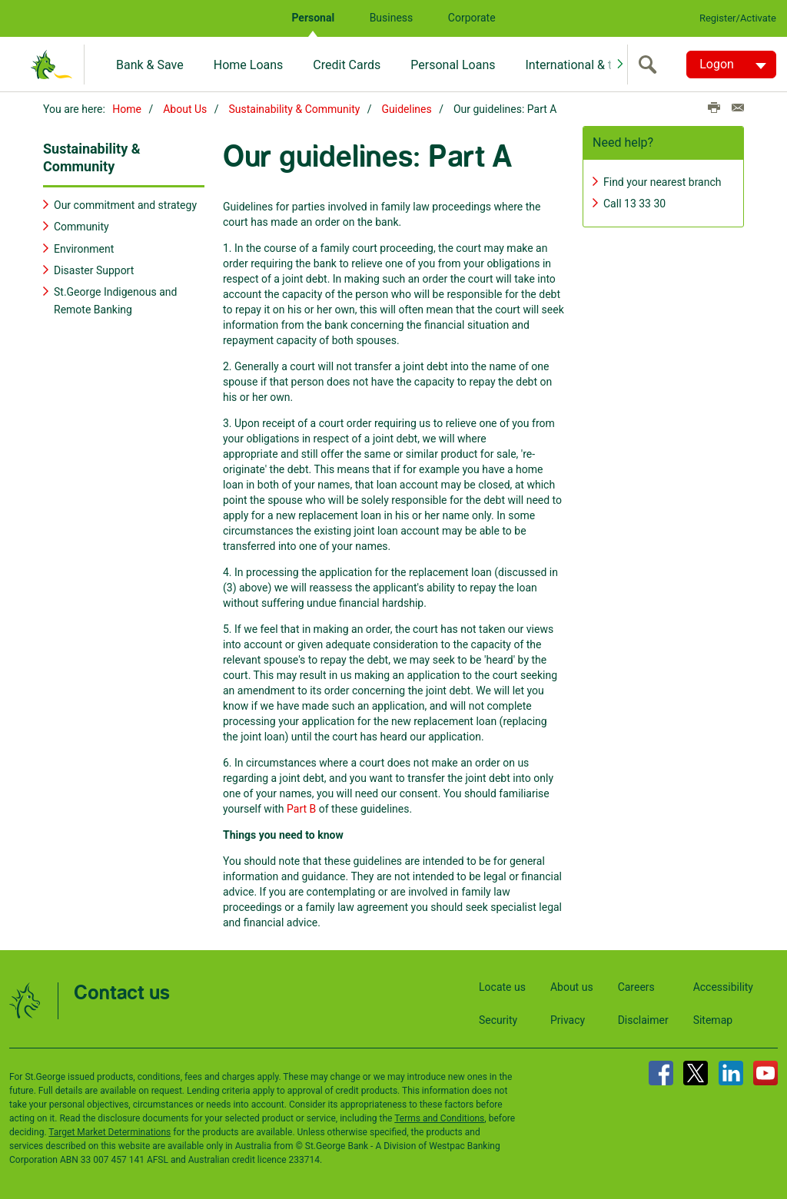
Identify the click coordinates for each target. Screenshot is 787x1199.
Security (498, 1020)
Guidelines (407, 109)
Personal (312, 18)
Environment (84, 249)
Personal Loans (452, 65)
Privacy (567, 1020)
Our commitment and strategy (125, 205)
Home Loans (249, 65)
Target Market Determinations (109, 1132)
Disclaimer (643, 1020)
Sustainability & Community (294, 109)
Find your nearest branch (662, 182)
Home (126, 109)
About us (571, 987)
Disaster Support (94, 270)
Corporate (472, 18)
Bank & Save (150, 65)
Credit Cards (346, 65)
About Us (185, 109)
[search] (651, 64)
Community (81, 226)
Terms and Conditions (439, 1118)
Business (391, 18)
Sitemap (712, 1020)
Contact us (122, 993)
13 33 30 (645, 203)
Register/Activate (737, 18)
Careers (636, 987)
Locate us (502, 987)
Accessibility (723, 987)
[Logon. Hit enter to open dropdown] (731, 64)
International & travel (581, 65)
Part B (301, 809)
